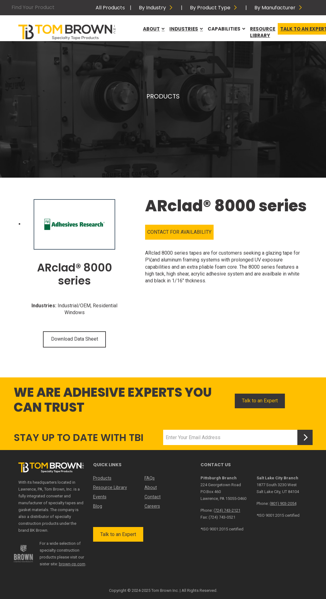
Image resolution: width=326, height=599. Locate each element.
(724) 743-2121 (227, 510)
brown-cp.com (72, 564)
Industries (186, 29)
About (153, 29)
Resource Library (262, 32)
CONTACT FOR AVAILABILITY (179, 232)
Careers (152, 506)
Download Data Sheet (74, 339)
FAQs (149, 478)
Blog (97, 506)
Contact (152, 496)
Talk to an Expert (260, 401)
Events (99, 496)
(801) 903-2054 (283, 503)
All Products (110, 7)
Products (102, 478)
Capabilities (226, 29)
